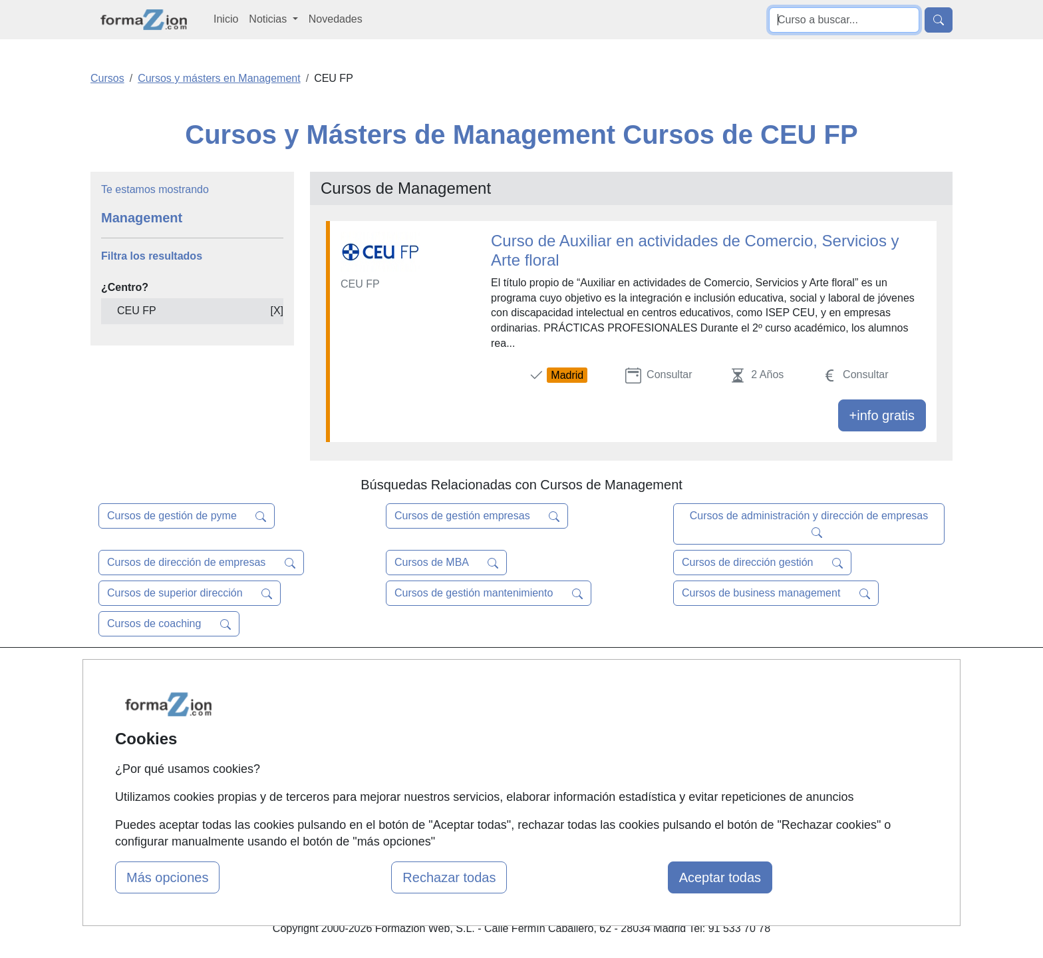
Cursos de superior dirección (189, 593)
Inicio (226, 19)
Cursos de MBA (446, 563)
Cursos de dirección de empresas (201, 563)
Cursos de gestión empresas (476, 516)
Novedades (336, 19)
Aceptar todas (720, 877)
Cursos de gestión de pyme (186, 516)
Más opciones (167, 877)
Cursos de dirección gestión (762, 563)
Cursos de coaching (169, 624)
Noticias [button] (269, 19)
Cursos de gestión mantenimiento (488, 593)
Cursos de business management (776, 593)
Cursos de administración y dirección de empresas (809, 524)
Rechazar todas (449, 877)
